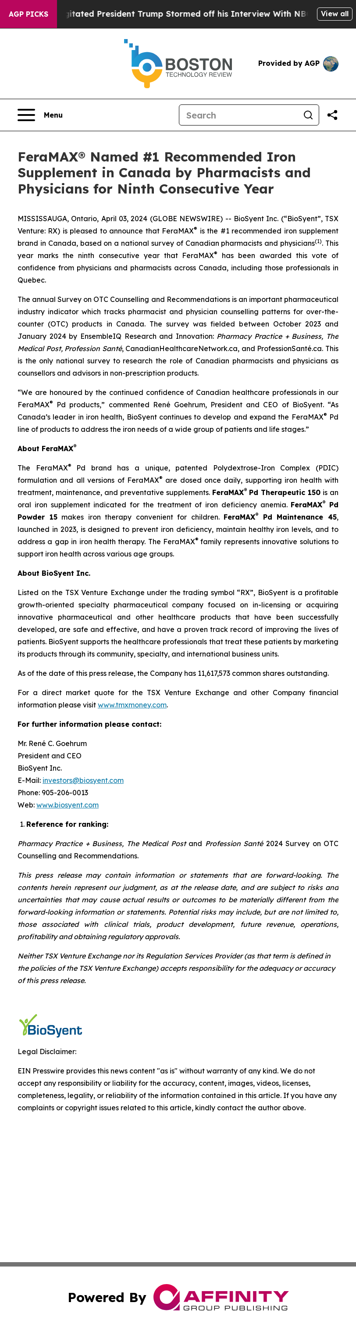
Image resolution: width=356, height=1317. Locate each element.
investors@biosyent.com (83, 780)
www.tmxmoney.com (132, 704)
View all (335, 13)
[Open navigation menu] (40, 115)
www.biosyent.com (67, 804)
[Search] (238, 115)
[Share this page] (332, 115)
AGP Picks (28, 14)
